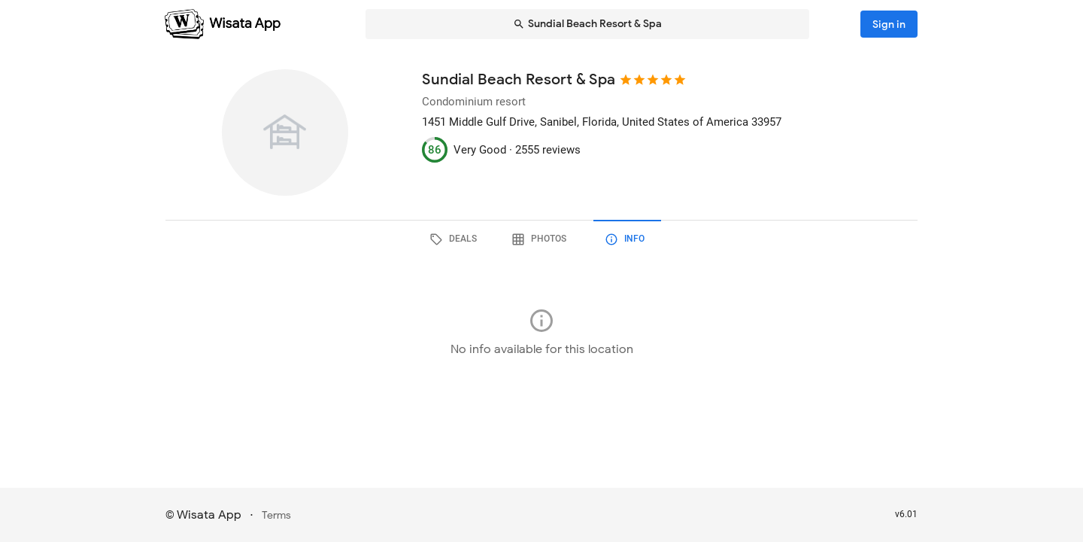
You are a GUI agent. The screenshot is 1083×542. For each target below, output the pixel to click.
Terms (276, 515)
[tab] (456, 239)
